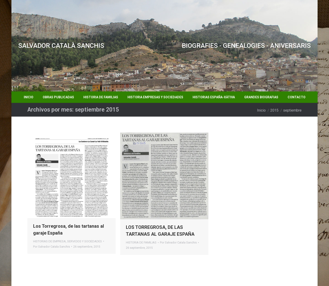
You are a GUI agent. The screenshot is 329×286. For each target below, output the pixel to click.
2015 (274, 110)
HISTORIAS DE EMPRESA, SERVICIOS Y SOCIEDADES (67, 241)
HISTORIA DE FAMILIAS (141, 242)
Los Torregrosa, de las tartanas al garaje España (68, 229)
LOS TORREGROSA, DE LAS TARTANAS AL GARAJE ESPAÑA (160, 231)
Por (51, 246)
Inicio (261, 110)
